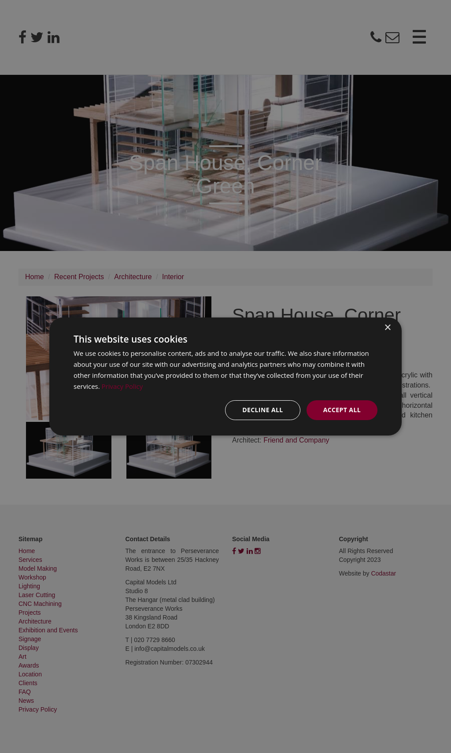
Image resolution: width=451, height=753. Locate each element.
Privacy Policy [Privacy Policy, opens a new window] (122, 386)
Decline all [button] (262, 410)
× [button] (387, 328)
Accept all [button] (342, 410)
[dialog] (225, 376)
